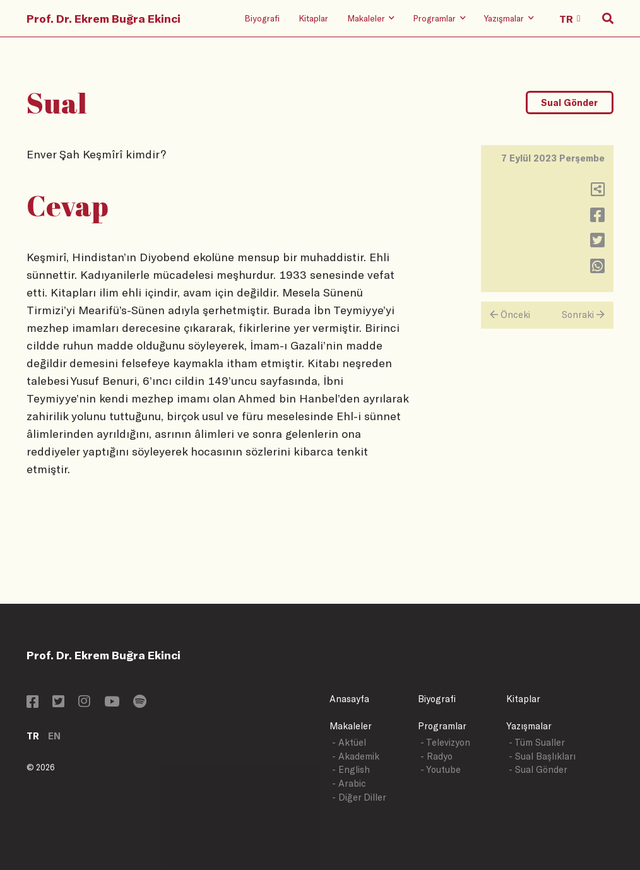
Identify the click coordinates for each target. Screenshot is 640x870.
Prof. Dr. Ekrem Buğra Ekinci (104, 18)
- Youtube (440, 769)
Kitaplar (313, 18)
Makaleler (350, 725)
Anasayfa (349, 698)
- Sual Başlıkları (542, 756)
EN (54, 736)
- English (351, 769)
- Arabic (349, 783)
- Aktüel (349, 742)
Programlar (442, 725)
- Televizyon (445, 742)
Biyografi (262, 18)
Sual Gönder (569, 102)
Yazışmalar (529, 725)
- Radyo (436, 756)
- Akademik (355, 756)
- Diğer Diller (359, 797)
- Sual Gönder (538, 769)
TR (33, 736)
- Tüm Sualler (537, 742)
